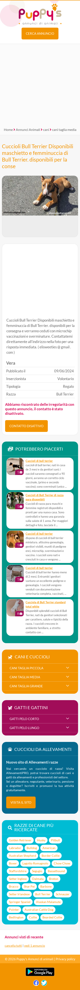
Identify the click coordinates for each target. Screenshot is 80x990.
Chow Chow (62, 863)
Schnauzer (63, 894)
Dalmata (38, 879)
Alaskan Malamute (48, 902)
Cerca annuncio (40, 33)
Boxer (13, 863)
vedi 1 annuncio (34, 945)
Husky (41, 840)
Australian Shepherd (22, 855)
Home (8, 129)
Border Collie (51, 855)
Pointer (14, 909)
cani (46, 129)
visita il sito (20, 802)
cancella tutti (13, 945)
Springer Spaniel (20, 902)
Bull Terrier (42, 894)
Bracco (13, 886)
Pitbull (55, 840)
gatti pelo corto (24, 719)
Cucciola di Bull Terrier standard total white (45, 604)
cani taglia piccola (26, 668)
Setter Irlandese (19, 894)
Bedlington (16, 917)
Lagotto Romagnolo (35, 863)
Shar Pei (29, 886)
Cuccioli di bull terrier (39, 568)
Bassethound (56, 871)
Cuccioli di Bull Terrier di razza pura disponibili (45, 497)
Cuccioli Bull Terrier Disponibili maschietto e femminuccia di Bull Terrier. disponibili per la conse (37, 156)
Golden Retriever (20, 840)
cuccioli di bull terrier (39, 461)
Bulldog (32, 848)
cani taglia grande (26, 686)
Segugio (37, 871)
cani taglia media (64, 129)
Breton (53, 879)
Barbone (46, 886)
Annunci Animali (28, 129)
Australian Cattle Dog (39, 909)
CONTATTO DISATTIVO (26, 426)
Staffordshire (17, 871)
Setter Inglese (18, 879)
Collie (33, 917)
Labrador (15, 848)
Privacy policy (65, 959)
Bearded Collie (52, 917)
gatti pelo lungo (24, 728)
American (48, 848)
